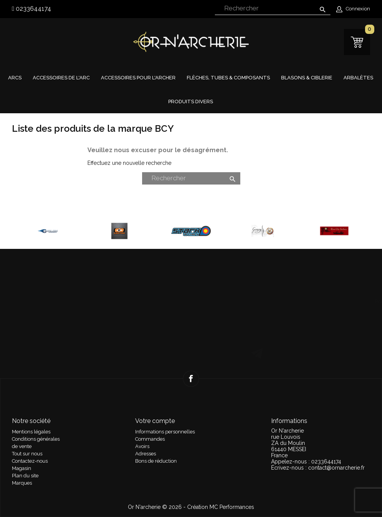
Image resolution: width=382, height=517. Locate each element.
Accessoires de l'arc (61, 78)
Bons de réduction (156, 461)
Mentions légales (31, 432)
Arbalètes (358, 78)
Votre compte (155, 421)
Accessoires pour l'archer (138, 78)
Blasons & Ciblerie (306, 78)
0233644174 (32, 8)
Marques (22, 483)
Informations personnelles (165, 432)
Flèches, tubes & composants (228, 78)
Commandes (150, 439)
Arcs (15, 78)
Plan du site (25, 475)
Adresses (145, 454)
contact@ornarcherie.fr (336, 468)
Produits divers (190, 101)
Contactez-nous (30, 461)
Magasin (21, 468)
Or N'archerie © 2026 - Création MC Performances (191, 507)
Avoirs (142, 446)
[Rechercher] (272, 8)
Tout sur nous (27, 454)
